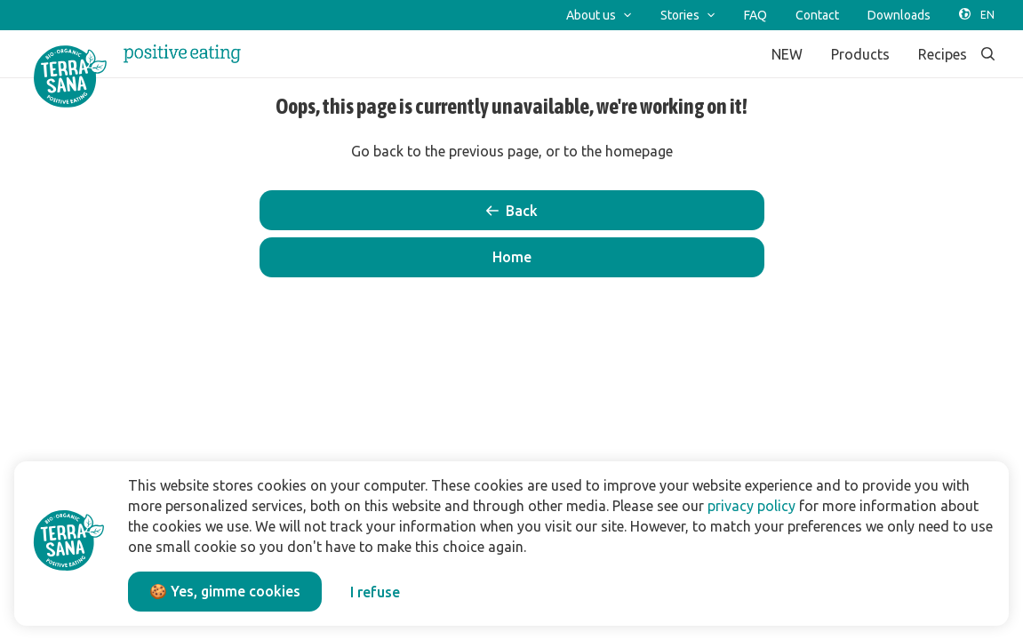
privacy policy (751, 506)
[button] (512, 257)
